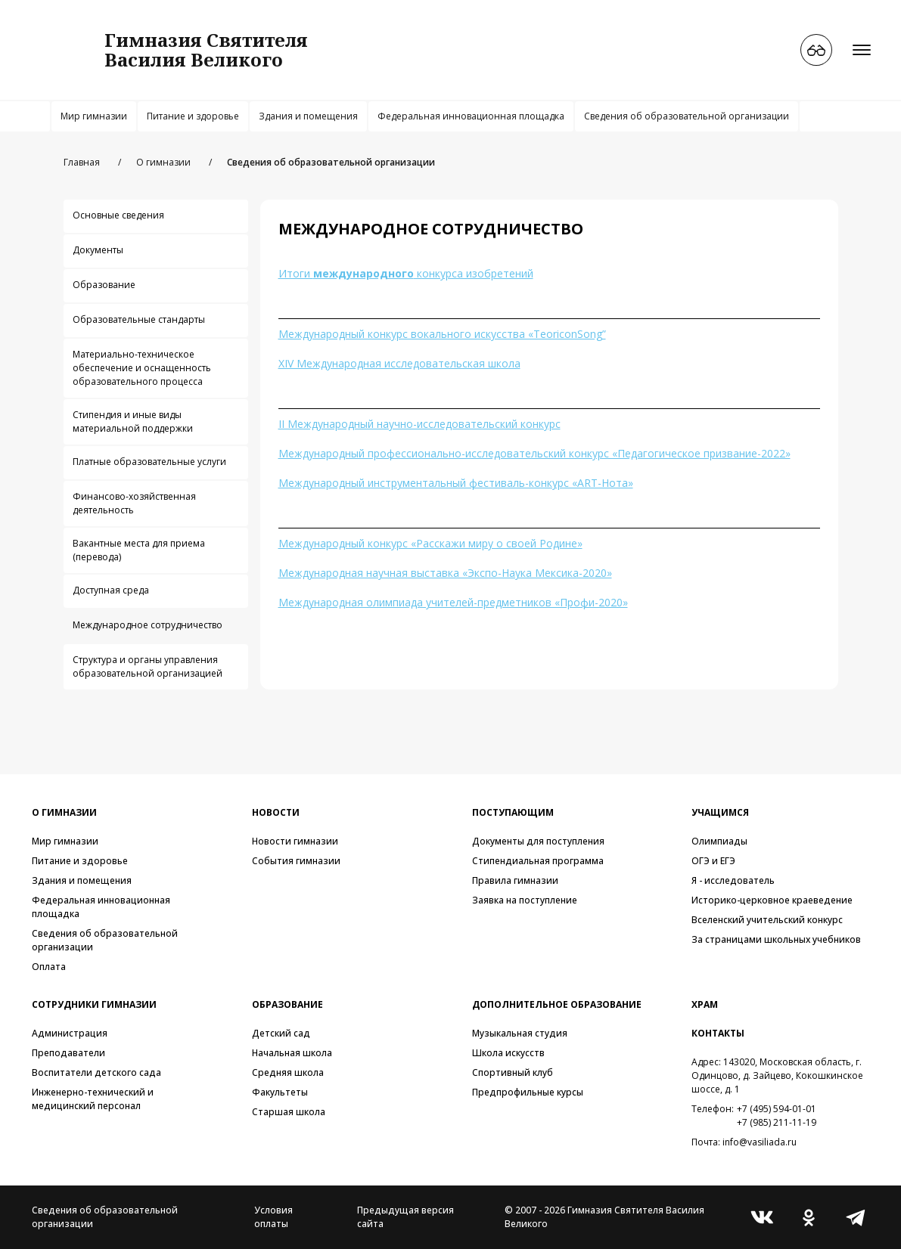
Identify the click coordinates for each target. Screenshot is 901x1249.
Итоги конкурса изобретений (405, 273)
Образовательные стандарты (139, 319)
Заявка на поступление (524, 900)
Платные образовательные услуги (149, 461)
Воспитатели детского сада (96, 1072)
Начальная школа (292, 1052)
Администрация (69, 1033)
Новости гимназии (295, 841)
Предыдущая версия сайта (405, 1217)
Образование (104, 284)
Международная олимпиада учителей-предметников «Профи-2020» (453, 602)
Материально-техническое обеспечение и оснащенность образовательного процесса (142, 368)
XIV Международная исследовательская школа (399, 363)
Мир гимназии (94, 116)
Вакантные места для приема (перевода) (139, 550)
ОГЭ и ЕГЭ (713, 860)
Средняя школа (288, 1072)
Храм (704, 1004)
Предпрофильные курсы (527, 1092)
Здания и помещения (308, 116)
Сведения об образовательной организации (686, 116)
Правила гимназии (515, 880)
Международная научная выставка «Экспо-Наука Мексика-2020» (445, 573)
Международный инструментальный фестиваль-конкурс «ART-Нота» (455, 483)
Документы (98, 249)
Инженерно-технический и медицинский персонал (93, 1099)
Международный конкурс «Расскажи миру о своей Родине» (430, 543)
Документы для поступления (538, 841)
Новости (276, 812)
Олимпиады (719, 841)
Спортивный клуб (512, 1072)
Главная (82, 162)
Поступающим (513, 812)
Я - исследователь (733, 880)
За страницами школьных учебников (776, 939)
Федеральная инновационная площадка (470, 116)
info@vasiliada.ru (759, 1142)
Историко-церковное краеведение (772, 900)
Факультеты (280, 1092)
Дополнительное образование (557, 1004)
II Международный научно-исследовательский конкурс (419, 424)
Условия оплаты (273, 1217)
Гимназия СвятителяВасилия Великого (206, 49)
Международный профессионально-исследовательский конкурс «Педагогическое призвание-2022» (534, 453)
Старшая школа (288, 1111)
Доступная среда (111, 590)
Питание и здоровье (193, 116)
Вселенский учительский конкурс (767, 919)
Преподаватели (68, 1052)
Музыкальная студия (519, 1033)
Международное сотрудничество (147, 624)
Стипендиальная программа (538, 860)
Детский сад (281, 1033)
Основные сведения (118, 215)
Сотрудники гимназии (94, 1004)
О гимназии (163, 162)
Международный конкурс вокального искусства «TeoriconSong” (442, 334)
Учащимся (720, 812)
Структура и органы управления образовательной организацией (147, 666)
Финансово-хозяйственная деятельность (134, 503)
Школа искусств (508, 1052)
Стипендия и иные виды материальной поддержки (133, 421)
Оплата (49, 966)
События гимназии (296, 860)
